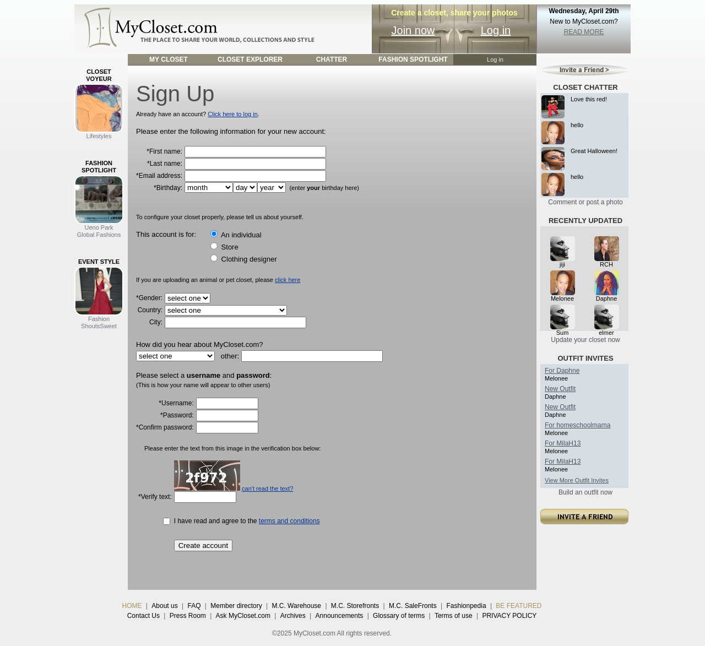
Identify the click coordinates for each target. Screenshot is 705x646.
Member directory (236, 606)
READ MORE (584, 32)
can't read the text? (267, 488)
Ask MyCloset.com (243, 616)
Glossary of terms (399, 616)
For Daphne (562, 370)
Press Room (188, 616)
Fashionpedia (466, 606)
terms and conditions (289, 521)
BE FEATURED (518, 606)
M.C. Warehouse (296, 606)
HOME (132, 606)
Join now (413, 30)
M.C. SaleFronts (413, 606)
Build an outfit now (585, 492)
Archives (293, 616)
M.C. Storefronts (355, 606)
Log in (496, 30)
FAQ (193, 606)
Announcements (340, 616)
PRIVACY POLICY (509, 616)
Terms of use (454, 616)
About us (164, 606)
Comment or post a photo (585, 202)
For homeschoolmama (577, 425)
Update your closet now (585, 340)
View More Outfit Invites (577, 480)
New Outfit (560, 389)
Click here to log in (233, 114)
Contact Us (143, 616)
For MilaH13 (563, 443)
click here (287, 279)
